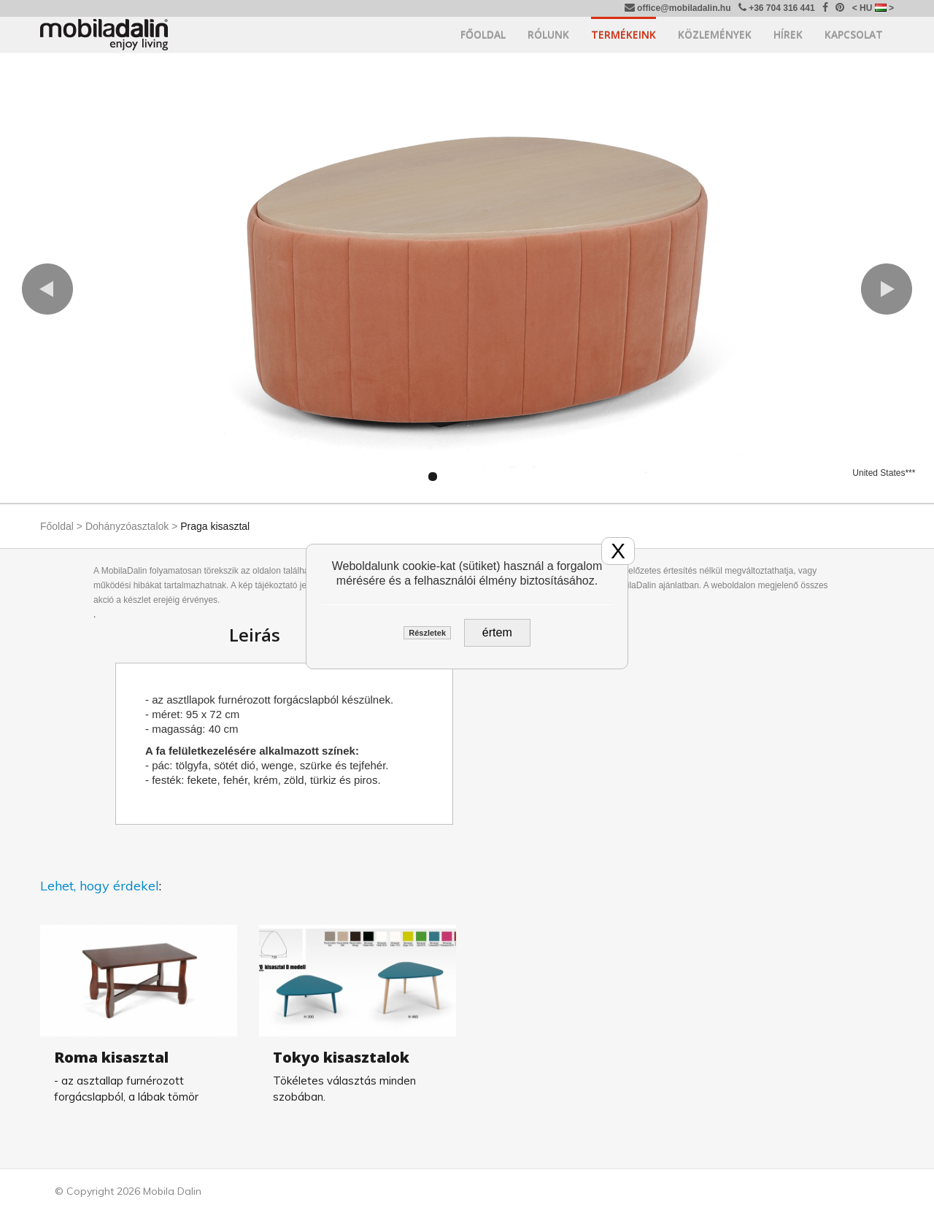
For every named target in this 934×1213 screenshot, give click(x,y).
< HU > (873, 8)
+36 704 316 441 (776, 7)
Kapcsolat (854, 35)
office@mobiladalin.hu (678, 7)
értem (497, 632)
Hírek (788, 35)
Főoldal (483, 35)
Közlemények (715, 35)
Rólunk (548, 35)
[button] (47, 289)
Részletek (427, 632)
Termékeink (623, 35)
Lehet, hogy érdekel (99, 885)
